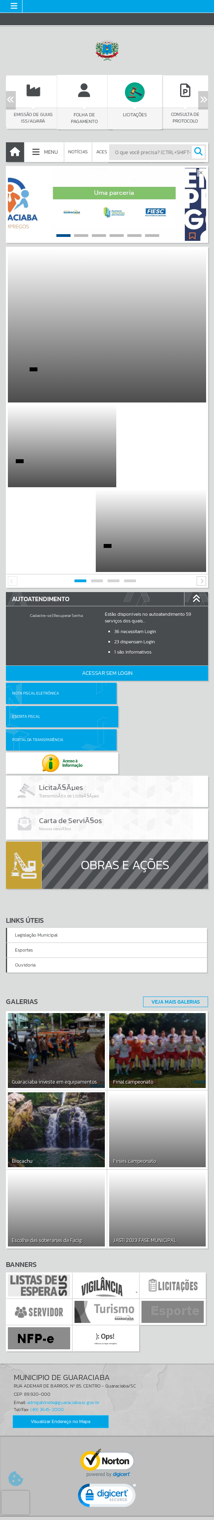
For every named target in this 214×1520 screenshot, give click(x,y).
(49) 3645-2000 (47, 1279)
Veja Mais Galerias (173, 872)
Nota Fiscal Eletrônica (35, 608)
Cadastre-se (40, 531)
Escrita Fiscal (127, 608)
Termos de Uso (107, 1506)
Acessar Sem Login (107, 588)
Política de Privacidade (107, 1512)
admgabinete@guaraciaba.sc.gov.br (63, 1273)
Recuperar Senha (68, 531)
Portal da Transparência (37, 632)
